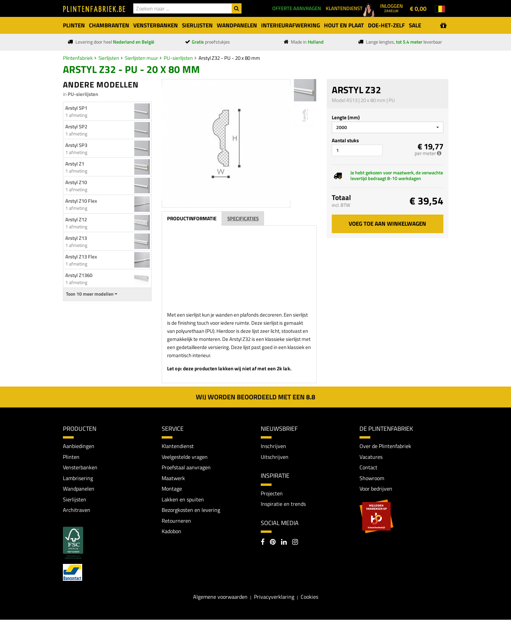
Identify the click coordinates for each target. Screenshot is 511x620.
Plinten (71, 457)
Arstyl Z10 (76, 182)
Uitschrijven (274, 457)
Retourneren (176, 521)
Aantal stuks (345, 140)
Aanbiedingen (78, 446)
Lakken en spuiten (183, 499)
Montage (172, 489)
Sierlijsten (108, 58)
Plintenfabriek (78, 58)
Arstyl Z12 (76, 219)
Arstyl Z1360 (78, 275)
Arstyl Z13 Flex (81, 257)
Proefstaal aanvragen (186, 468)
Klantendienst (178, 446)
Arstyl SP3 (76, 145)
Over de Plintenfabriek (385, 446)
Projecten (272, 493)
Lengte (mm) (346, 117)
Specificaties (243, 218)
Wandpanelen (78, 489)
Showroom (371, 478)
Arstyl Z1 (74, 164)
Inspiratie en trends (283, 504)
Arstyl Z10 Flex (81, 201)
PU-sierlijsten (178, 58)
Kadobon (171, 531)
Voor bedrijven (375, 489)
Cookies (309, 597)
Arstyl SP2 (76, 126)
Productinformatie (191, 218)
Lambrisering (78, 478)
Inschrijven (273, 446)
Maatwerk (173, 478)
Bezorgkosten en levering (191, 510)
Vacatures (370, 457)
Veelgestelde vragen (185, 457)
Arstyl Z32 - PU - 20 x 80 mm (229, 58)
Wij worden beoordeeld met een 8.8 (255, 397)
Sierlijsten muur (141, 58)
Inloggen (391, 8)
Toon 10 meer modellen (91, 294)
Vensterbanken (80, 468)
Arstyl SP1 (76, 108)
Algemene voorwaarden (220, 597)
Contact (368, 468)
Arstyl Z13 (76, 238)
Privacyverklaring (274, 597)
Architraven (76, 510)
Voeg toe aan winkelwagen (387, 223)
